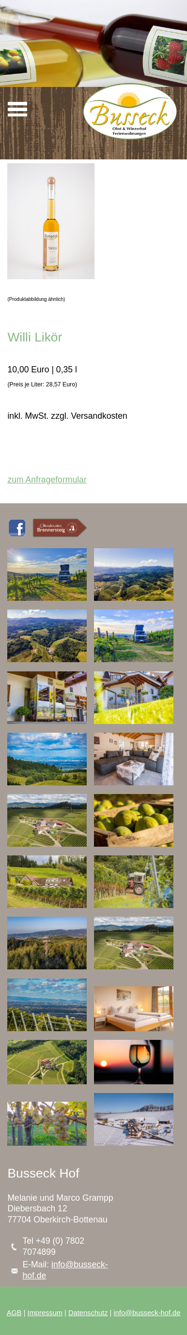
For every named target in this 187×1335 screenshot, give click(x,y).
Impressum (45, 1313)
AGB (14, 1313)
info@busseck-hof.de (146, 1313)
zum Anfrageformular (46, 479)
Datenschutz (88, 1313)
